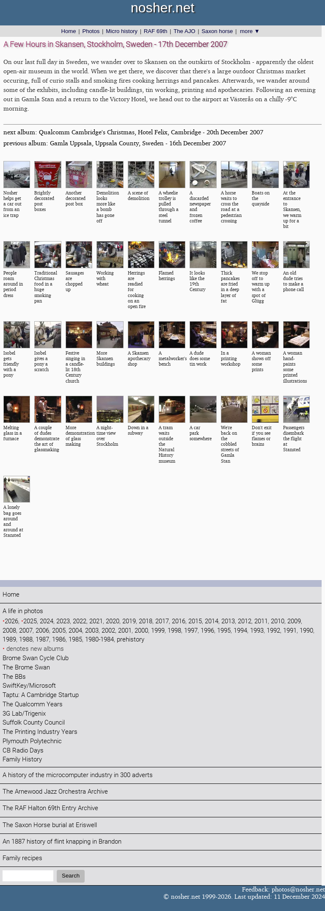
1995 (224, 630)
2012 (244, 621)
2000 (141, 630)
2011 (261, 621)
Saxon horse (217, 31)
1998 (174, 630)
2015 (195, 621)
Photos (90, 31)
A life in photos (23, 611)
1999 (158, 630)
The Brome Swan (26, 667)
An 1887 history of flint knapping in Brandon (62, 841)
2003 (92, 630)
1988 (26, 639)
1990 (306, 630)
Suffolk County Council (34, 722)
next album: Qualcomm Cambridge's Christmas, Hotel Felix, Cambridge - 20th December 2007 (133, 132)
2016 (178, 621)
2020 (112, 621)
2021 (96, 621)
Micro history (122, 31)
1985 (75, 639)
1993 (257, 630)
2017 (162, 621)
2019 (129, 621)
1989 (9, 639)
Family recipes (22, 858)
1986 (59, 639)
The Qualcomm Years (33, 704)
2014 (211, 621)
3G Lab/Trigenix (24, 713)
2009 (294, 621)
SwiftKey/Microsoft (29, 685)
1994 (240, 630)
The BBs (14, 676)
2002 (108, 630)
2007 (26, 630)
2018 (145, 621)
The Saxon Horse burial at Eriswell (50, 825)
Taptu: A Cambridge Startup (41, 695)
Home (68, 31)
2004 (75, 630)
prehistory (130, 639)
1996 (207, 630)
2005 (59, 630)
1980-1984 (99, 639)
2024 (46, 621)
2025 (30, 621)
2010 (277, 621)
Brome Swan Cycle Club (36, 658)
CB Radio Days (23, 750)
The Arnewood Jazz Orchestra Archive (55, 791)
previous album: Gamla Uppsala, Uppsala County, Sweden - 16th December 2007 (114, 143)
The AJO (184, 31)
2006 (42, 630)
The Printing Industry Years (40, 732)
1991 (290, 630)
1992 (273, 630)
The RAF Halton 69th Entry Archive (50, 808)
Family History (22, 759)
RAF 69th (156, 31)
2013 (228, 621)
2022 (79, 621)
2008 (9, 630)
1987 (42, 639)
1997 (191, 630)
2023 (63, 621)
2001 (125, 630)
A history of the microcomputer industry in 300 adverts (78, 775)
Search (71, 875)
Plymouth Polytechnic (32, 741)
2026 (11, 621)
